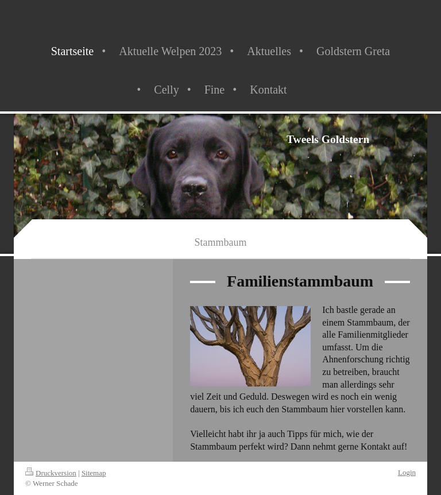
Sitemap (94, 473)
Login (407, 472)
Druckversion (50, 473)
